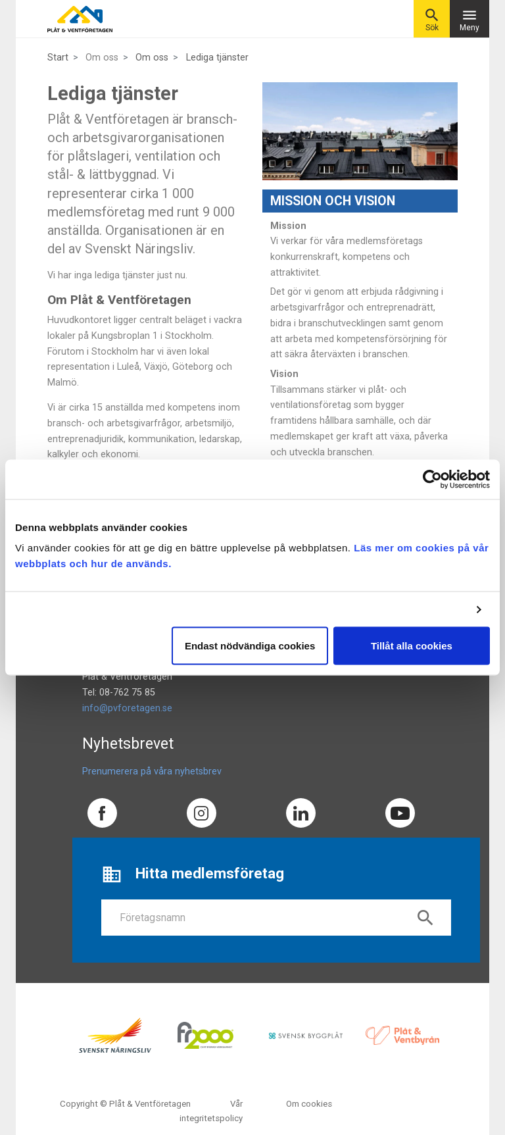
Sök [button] (432, 19)
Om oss (151, 57)
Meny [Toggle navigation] (469, 19)
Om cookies (309, 1104)
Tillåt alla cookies (411, 645)
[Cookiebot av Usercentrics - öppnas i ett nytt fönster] (432, 479)
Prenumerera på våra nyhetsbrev (152, 771)
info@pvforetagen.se (127, 708)
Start (57, 57)
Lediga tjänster (217, 57)
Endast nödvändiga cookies (250, 645)
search (425, 917)
